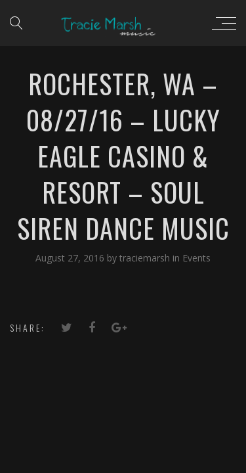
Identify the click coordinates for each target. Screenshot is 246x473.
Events (196, 258)
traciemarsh (146, 258)
